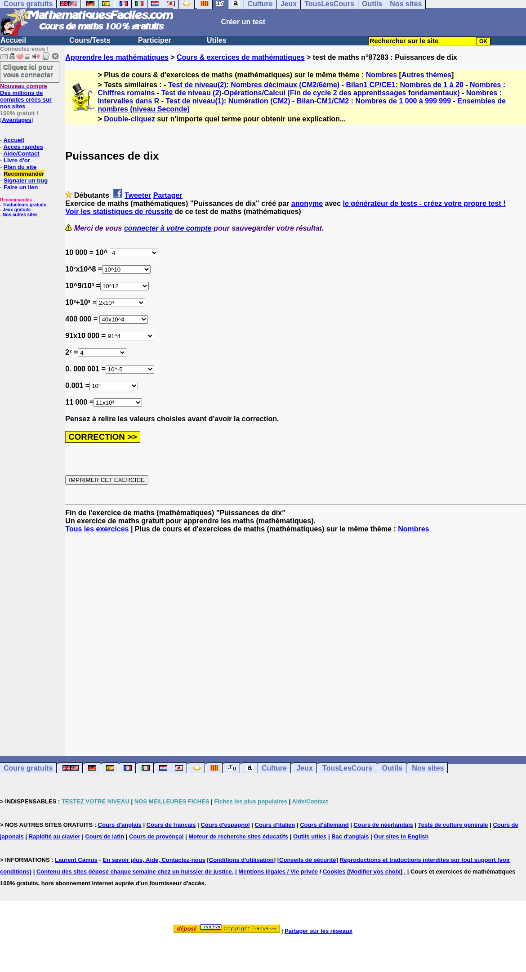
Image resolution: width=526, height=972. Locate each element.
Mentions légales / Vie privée (278, 871)
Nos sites (428, 768)
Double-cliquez (129, 119)
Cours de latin (104, 836)
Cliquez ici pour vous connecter (28, 70)
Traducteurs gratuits (24, 204)
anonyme (307, 203)
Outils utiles (309, 836)
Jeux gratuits (17, 209)
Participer (154, 40)
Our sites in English (401, 836)
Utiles (217, 40)
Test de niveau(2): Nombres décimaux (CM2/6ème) (253, 85)
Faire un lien (21, 187)
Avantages (16, 119)
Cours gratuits (28, 768)
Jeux (304, 768)
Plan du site (20, 167)
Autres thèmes (426, 75)
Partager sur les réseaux (318, 930)
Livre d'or (17, 160)
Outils (392, 768)
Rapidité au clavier (54, 836)
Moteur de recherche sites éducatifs (238, 836)
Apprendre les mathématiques (116, 57)
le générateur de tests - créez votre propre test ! (424, 203)
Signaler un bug (26, 180)
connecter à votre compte (168, 228)
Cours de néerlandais (383, 824)
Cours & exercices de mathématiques (241, 57)
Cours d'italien (275, 824)
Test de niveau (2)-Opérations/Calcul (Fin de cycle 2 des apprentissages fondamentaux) (310, 93)
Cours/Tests (89, 40)
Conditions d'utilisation (241, 859)
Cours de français (171, 824)
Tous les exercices (97, 529)
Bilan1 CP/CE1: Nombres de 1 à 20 (404, 85)
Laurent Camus (76, 859)
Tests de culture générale (453, 824)
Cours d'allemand (324, 824)
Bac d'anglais (350, 836)
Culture (274, 768)
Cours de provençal (156, 836)
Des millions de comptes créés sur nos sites (26, 96)
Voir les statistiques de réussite (119, 211)
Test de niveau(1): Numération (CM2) (228, 101)
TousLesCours (347, 768)
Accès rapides (23, 146)
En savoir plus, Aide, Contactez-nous (154, 859)
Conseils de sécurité (307, 859)
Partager (168, 195)
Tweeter (138, 195)
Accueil (13, 40)
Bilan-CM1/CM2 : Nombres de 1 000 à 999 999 (374, 101)
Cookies (334, 871)
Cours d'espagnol (225, 824)
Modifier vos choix (374, 871)
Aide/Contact (21, 153)
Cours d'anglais (120, 824)
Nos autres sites (20, 214)
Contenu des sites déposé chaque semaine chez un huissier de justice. (135, 871)
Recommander (24, 173)
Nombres (381, 75)
